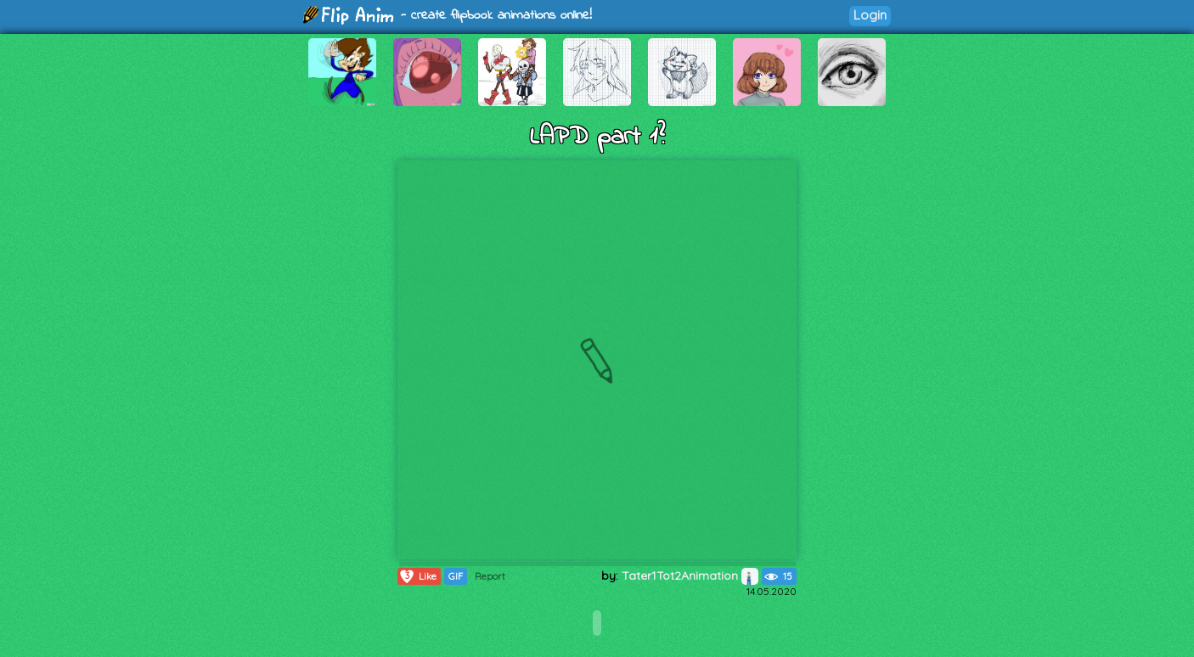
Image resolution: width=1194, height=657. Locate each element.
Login (870, 15)
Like (417, 576)
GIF (455, 576)
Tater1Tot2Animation (690, 575)
